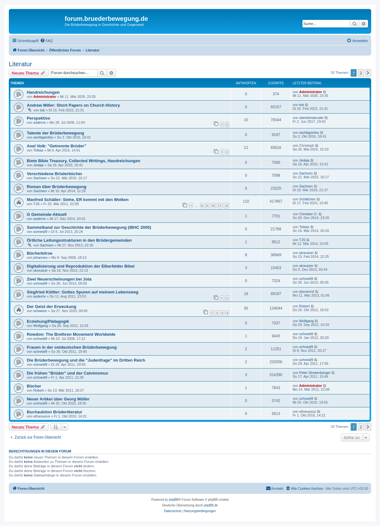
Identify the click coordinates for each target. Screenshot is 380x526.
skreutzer (306, 253)
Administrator (44, 96)
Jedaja (38, 165)
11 (219, 206)
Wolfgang (40, 326)
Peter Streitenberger (314, 373)
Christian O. (308, 214)
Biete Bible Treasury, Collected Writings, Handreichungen (83, 160)
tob (42, 110)
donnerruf (306, 291)
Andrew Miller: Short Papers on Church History (73, 105)
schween (40, 311)
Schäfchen (307, 199)
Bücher (34, 386)
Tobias (38, 150)
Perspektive (38, 118)
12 (226, 206)
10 (212, 206)
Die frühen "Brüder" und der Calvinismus (67, 373)
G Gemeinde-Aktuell (47, 214)
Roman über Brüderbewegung (56, 186)
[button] (368, 73)
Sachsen (40, 178)
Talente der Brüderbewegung (55, 133)
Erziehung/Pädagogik (48, 321)
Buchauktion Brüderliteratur (54, 412)
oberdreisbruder (311, 118)
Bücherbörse (39, 253)
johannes (40, 257)
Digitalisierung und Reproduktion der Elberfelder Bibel (80, 266)
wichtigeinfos (43, 137)
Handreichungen (43, 92)
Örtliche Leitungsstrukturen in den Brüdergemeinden (79, 240)
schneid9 (40, 231)
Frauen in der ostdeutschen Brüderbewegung (72, 347)
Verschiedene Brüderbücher (54, 173)
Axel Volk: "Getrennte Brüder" (56, 146)
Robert (304, 306)
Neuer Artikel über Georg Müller (58, 399)
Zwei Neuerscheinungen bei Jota (59, 279)
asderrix (39, 122)
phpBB (173, 499)
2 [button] (361, 73)
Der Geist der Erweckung (51, 306)
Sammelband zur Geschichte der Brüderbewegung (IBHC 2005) (89, 227)
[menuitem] (46, 40)
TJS (36, 204)
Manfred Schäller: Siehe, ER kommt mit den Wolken (78, 199)
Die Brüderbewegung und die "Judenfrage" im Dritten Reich (86, 360)
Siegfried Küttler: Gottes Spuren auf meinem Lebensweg (82, 292)
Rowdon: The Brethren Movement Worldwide (71, 334)
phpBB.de (211, 505)
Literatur (20, 64)
